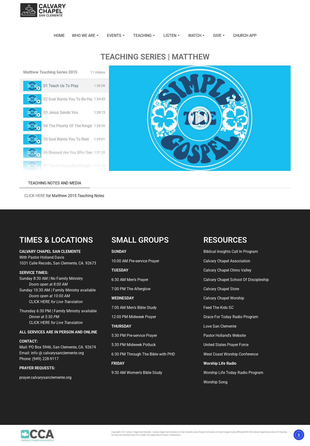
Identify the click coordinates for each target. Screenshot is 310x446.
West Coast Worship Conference (230, 354)
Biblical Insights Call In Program (230, 251)
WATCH (196, 35)
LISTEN (171, 35)
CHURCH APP (244, 35)
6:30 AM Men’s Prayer (129, 279)
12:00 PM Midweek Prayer (133, 316)
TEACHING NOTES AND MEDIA (54, 183)
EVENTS (115, 35)
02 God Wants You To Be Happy (67, 99)
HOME (59, 35)
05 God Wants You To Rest (66, 139)
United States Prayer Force (225, 344)
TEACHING (144, 35)
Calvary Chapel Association (226, 261)
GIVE (219, 35)
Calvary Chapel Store (221, 289)
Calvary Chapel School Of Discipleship (236, 279)
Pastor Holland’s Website (224, 335)
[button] (200, 118)
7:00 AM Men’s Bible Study (134, 307)
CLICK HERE (34, 195)
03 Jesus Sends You (60, 112)
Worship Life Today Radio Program (233, 372)
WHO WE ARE (85, 35)
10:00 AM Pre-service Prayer (135, 261)
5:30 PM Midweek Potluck (133, 344)
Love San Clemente (219, 326)
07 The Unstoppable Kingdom (67, 166)
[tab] (64, 85)
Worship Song (215, 382)
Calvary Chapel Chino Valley (227, 270)
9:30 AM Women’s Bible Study (136, 372)
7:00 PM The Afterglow (131, 289)
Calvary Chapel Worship (223, 298)
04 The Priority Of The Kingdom (67, 126)
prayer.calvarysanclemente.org (45, 377)
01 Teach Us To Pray (60, 85)
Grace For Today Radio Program (230, 316)
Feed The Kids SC (218, 307)
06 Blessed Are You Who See (67, 152)
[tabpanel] (200, 118)
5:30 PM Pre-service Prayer (134, 335)
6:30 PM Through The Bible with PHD (143, 354)
